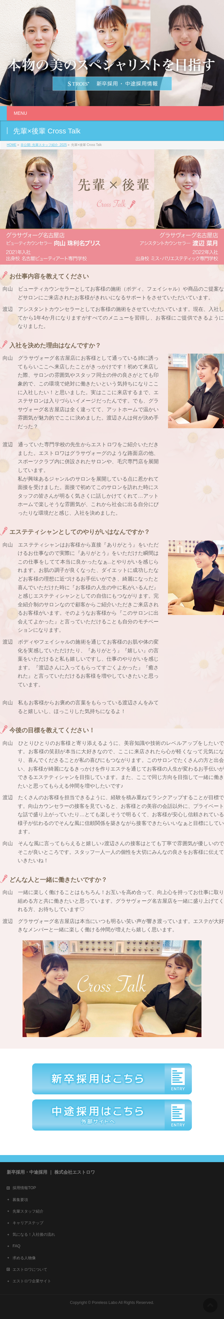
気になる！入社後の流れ (34, 1234)
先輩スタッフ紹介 (28, 1211)
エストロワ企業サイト (32, 1281)
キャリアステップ (28, 1223)
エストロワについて (30, 1269)
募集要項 (20, 1199)
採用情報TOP (24, 1188)
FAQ (17, 1246)
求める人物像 (24, 1258)
